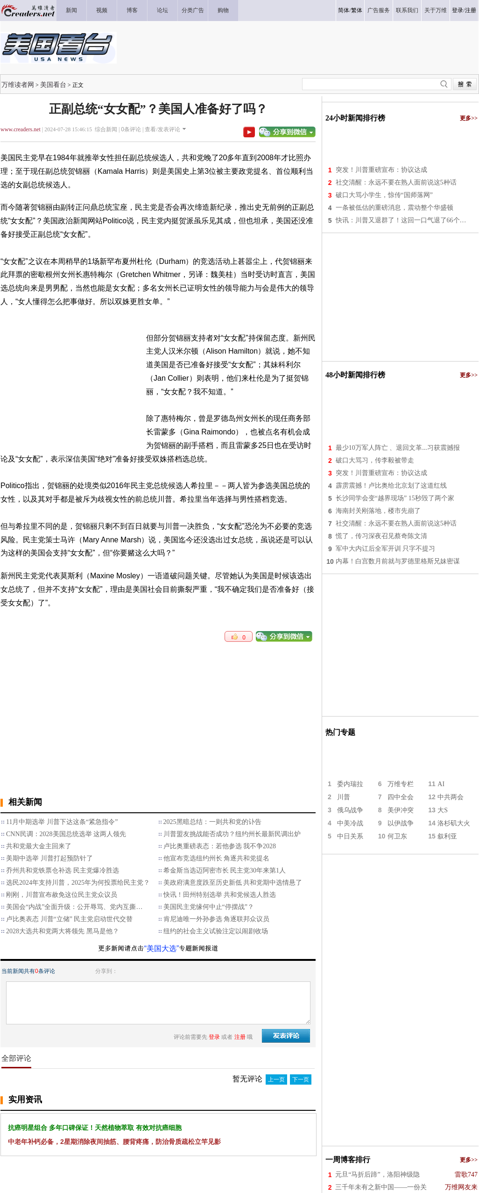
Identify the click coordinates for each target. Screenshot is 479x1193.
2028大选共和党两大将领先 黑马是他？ (62, 931)
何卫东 (397, 836)
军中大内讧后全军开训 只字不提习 (386, 548)
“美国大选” (161, 948)
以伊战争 (400, 823)
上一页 (276, 1079)
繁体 (356, 10)
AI (440, 784)
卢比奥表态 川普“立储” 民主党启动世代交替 (69, 919)
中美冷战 (350, 823)
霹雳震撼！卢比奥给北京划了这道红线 (391, 485)
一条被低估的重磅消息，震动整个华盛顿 (394, 207)
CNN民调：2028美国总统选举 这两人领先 (66, 834)
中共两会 (450, 797)
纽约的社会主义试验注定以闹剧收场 (215, 931)
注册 (470, 10)
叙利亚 (447, 836)
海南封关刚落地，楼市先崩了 (378, 510)
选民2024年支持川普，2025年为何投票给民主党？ (78, 882)
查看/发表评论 (162, 129)
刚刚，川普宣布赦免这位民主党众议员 (61, 894)
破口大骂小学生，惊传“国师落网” (384, 195)
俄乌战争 (350, 810)
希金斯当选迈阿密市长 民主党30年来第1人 (224, 870)
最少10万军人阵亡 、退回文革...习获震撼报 (398, 447)
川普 (343, 797)
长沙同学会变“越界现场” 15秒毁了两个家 (395, 498)
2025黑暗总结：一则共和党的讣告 (212, 821)
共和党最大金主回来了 (38, 846)
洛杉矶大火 (453, 823)
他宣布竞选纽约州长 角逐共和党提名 (216, 858)
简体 (343, 10)
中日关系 (350, 836)
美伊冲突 (400, 810)
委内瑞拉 (350, 784)
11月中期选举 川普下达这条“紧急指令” (62, 821)
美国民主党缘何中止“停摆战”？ (208, 906)
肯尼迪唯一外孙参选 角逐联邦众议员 (216, 919)
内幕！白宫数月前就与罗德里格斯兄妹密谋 (398, 561)
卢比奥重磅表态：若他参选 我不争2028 (219, 846)
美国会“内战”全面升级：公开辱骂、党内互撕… (74, 906)
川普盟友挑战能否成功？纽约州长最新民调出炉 (232, 834)
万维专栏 (400, 784)
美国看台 (53, 84)
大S (442, 810)
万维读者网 (17, 84)
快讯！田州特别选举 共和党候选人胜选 (219, 894)
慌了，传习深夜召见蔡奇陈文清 (381, 536)
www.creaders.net (20, 129)
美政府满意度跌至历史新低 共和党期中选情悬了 (233, 882)
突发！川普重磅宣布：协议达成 (381, 169)
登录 (457, 10)
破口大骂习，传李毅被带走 (375, 460)
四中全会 (400, 797)
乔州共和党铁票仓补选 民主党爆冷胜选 (62, 870)
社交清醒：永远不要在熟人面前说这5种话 (396, 182)
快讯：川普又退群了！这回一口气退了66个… (401, 220)
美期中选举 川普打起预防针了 (49, 858)
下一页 (300, 1079)
